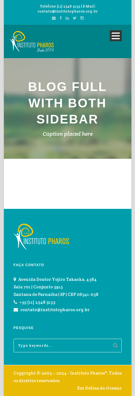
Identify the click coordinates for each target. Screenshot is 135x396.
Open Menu (116, 35)
